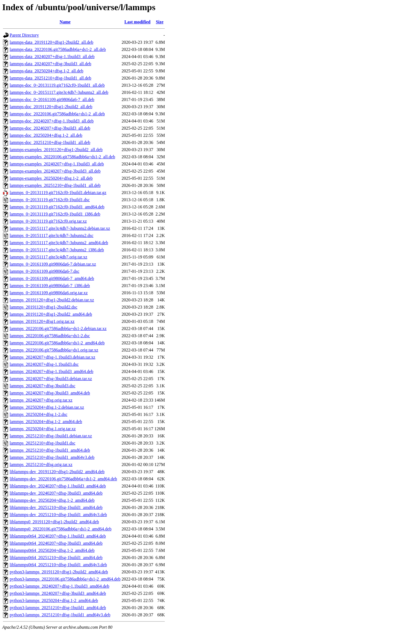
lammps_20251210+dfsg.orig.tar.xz (41, 464)
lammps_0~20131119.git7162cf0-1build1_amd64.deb (57, 207)
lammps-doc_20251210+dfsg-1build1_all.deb (50, 142)
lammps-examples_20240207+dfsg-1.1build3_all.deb (57, 164)
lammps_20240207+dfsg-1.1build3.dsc (44, 364)
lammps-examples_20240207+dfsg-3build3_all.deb (55, 171)
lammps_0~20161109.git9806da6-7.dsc (44, 271)
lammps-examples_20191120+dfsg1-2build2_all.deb (56, 149)
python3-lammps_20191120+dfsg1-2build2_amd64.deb (59, 572)
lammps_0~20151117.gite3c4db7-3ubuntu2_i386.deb (57, 249)
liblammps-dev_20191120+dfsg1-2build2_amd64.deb (57, 471)
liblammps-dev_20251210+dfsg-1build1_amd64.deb (56, 507)
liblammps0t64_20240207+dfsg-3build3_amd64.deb (56, 543)
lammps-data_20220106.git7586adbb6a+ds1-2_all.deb (58, 49)
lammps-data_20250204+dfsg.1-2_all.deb (46, 71)
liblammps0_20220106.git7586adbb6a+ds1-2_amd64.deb (60, 529)
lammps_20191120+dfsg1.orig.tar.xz (42, 321)
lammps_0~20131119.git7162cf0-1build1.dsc (50, 199)
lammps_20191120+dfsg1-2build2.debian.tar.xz (52, 300)
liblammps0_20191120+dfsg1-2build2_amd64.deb (54, 521)
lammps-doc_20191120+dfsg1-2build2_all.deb (51, 106)
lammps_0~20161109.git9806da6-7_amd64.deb (52, 278)
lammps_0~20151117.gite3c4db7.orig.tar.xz (48, 257)
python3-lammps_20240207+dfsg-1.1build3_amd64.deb (59, 586)
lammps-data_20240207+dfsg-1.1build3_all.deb (52, 56)
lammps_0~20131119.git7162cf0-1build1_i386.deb (55, 214)
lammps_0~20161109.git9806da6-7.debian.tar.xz (53, 264)
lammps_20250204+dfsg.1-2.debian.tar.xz (47, 407)
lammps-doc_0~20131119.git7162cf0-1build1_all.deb (57, 85)
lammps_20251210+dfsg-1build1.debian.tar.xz (51, 436)
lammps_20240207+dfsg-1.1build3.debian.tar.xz (52, 357)
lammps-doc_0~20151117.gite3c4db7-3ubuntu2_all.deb (59, 92)
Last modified (137, 22)
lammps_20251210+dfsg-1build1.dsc (42, 443)
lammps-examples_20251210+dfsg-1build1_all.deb (55, 185)
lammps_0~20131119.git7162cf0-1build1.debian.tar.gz (58, 192)
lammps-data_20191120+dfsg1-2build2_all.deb (51, 42)
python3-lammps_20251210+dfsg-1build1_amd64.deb (58, 607)
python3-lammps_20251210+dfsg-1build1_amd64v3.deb (60, 614)
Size (159, 22)
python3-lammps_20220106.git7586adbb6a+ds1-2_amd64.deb (65, 579)
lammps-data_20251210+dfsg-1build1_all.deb (50, 78)
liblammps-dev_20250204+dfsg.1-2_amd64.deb (52, 500)
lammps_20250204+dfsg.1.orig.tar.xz (43, 428)
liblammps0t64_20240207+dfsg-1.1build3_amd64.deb (58, 536)
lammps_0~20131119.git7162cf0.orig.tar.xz (48, 221)
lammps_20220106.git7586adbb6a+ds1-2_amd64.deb (57, 342)
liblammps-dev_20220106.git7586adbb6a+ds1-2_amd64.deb (63, 478)
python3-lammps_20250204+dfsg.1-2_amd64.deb (54, 600)
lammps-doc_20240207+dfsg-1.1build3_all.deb (52, 121)
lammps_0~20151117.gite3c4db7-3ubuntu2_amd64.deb (59, 242)
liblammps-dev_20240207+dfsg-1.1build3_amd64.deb (58, 486)
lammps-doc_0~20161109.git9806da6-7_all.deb (52, 99)
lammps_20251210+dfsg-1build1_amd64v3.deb (52, 457)
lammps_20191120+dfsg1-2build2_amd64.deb (51, 314)
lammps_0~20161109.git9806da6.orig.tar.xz (49, 292)
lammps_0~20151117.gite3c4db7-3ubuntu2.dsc (51, 235)
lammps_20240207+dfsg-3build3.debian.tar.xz (51, 378)
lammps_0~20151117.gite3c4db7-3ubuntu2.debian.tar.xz (60, 228)
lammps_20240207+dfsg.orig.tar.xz (41, 400)
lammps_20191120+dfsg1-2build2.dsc (43, 307)
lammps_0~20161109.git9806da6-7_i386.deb (50, 285)
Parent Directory (24, 35)
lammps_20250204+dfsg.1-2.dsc (38, 414)
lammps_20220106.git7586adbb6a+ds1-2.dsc (50, 335)
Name (64, 22)
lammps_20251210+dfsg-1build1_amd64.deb (50, 450)
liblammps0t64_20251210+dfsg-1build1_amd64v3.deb (58, 564)
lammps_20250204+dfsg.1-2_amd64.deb (46, 421)
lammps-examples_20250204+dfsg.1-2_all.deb (51, 178)
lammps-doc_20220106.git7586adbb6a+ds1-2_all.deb (57, 113)
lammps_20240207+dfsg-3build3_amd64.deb (50, 393)
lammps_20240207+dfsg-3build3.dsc (42, 385)
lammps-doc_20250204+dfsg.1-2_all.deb (46, 135)
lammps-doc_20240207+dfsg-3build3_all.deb (50, 128)
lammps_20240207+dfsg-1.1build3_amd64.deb (51, 371)
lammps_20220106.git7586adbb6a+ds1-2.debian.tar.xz (58, 328)
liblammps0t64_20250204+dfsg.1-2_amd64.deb (52, 550)
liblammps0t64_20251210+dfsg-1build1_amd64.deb (56, 557)
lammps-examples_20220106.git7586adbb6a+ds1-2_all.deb (62, 156)
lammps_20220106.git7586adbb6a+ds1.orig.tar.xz (54, 350)
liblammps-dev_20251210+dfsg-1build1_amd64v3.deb (58, 514)
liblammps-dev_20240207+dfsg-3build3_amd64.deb (56, 493)
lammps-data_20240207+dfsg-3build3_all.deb (50, 63)
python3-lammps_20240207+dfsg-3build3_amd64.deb (58, 593)
